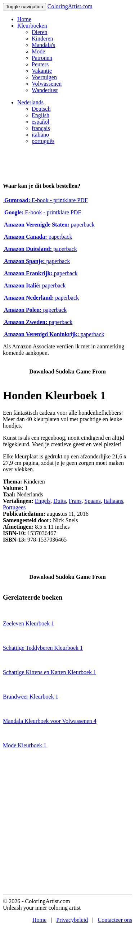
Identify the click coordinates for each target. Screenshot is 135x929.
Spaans (93, 501)
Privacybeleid (72, 920)
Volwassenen (47, 84)
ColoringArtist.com (70, 6)
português (43, 141)
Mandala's (43, 45)
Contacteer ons (115, 920)
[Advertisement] (67, 824)
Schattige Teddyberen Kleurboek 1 (43, 648)
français (41, 128)
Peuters (40, 64)
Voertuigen (44, 77)
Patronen (42, 58)
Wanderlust (45, 90)
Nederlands (30, 102)
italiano (40, 135)
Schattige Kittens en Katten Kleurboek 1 (49, 672)
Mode (38, 51)
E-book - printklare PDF (45, 200)
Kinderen (42, 38)
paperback (49, 224)
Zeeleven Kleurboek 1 (28, 623)
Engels (43, 501)
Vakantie (42, 71)
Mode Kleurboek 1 (24, 745)
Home (24, 19)
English (40, 115)
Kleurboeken (32, 26)
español (40, 122)
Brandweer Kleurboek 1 (30, 697)
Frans (75, 501)
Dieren (40, 32)
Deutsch (41, 109)
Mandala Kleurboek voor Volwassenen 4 (49, 721)
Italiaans (113, 501)
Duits (59, 501)
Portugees (14, 507)
